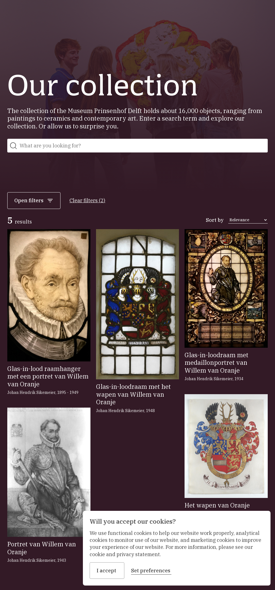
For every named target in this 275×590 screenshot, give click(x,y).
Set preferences (151, 570)
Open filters (33, 200)
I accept (107, 570)
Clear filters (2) (87, 200)
